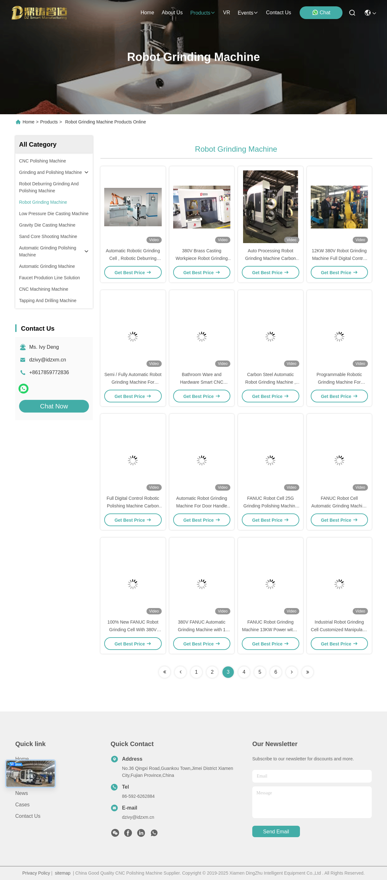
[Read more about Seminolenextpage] (164, 672)
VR (226, 12)
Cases (22, 804)
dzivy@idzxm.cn (47, 359)
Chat (321, 12)
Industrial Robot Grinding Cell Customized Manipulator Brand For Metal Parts (339, 629)
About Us (25, 770)
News (21, 793)
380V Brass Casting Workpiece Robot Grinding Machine (202, 258)
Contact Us (27, 816)
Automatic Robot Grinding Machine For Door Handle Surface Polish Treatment (201, 506)
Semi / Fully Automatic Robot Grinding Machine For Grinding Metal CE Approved (132, 382)
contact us (278, 12)
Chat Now (54, 406)
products (202, 13)
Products (49, 121)
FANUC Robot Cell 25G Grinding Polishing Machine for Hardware (270, 506)
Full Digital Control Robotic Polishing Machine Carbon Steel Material (132, 506)
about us (172, 12)
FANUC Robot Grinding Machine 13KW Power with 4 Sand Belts (270, 629)
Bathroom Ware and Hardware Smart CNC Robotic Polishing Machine (201, 382)
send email (276, 831)
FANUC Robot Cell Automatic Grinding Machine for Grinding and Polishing (339, 506)
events (248, 13)
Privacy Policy (36, 873)
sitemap (63, 873)
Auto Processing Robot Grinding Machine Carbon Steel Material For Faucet (270, 258)
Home (147, 12)
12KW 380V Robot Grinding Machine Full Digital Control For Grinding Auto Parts (339, 258)
